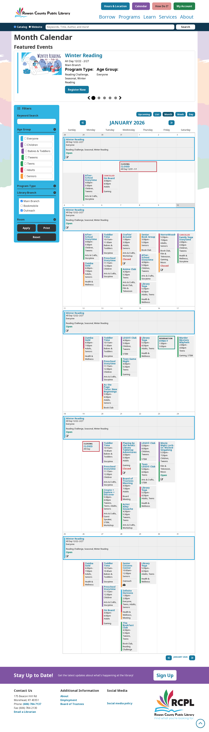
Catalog (22, 27)
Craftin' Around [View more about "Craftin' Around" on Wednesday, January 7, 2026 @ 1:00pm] (127, 236)
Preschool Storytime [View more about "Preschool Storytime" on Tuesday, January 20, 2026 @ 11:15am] (110, 467)
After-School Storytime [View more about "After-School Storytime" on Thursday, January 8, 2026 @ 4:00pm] (147, 257)
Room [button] (21, 219)
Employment (68, 700)
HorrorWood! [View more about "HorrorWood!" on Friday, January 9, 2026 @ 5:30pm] (168, 235)
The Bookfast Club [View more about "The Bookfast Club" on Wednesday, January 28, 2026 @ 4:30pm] (128, 625)
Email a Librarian (25, 712)
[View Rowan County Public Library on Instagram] (114, 698)
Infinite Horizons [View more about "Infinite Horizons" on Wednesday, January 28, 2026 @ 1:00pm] (128, 592)
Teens (31, 163)
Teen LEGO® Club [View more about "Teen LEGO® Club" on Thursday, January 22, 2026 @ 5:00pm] (148, 465)
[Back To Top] (200, 723)
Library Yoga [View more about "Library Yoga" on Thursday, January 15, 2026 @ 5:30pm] (146, 339)
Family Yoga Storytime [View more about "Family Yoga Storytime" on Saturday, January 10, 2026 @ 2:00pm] (186, 238)
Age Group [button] (24, 129)
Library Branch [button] (26, 192)
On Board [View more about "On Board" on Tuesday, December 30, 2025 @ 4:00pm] (109, 178)
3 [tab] (104, 98)
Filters (27, 108)
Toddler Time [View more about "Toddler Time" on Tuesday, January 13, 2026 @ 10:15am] (108, 339)
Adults (31, 170)
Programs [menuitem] (129, 17)
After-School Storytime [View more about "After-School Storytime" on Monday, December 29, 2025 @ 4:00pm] (91, 177)
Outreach (29, 210)
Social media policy (119, 703)
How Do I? (161, 6)
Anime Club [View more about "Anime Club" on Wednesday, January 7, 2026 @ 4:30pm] (129, 269)
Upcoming (144, 114)
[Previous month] (83, 122)
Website (37, 27)
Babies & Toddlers (39, 151)
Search (185, 27)
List (157, 114)
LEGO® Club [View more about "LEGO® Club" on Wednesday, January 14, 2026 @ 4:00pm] (130, 338)
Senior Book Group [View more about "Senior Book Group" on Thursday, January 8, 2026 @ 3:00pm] (148, 236)
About (64, 696)
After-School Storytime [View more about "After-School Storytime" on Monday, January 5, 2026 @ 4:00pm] (91, 237)
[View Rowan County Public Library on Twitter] (120, 698)
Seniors (31, 176)
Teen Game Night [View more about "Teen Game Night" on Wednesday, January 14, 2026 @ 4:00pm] (129, 360)
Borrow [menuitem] (107, 17)
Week (180, 114)
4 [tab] (110, 98)
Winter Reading (83, 55)
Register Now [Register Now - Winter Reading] (77, 89)
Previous (89, 98)
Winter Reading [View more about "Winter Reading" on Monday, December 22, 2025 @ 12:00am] (75, 139)
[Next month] (172, 122)
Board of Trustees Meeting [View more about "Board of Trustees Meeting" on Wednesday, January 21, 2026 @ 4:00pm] (128, 480)
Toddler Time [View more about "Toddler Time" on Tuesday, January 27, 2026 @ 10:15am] (108, 564)
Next (120, 98)
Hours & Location (115, 6)
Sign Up (165, 675)
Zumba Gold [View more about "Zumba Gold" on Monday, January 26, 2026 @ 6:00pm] (89, 564)
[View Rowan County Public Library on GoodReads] (125, 698)
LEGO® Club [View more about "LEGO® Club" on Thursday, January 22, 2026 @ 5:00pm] (148, 443)
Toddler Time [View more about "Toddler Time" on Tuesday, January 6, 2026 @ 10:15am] (108, 236)
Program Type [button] (26, 186)
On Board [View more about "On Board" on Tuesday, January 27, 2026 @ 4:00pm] (109, 610)
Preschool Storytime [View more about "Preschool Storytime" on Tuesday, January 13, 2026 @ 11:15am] (110, 362)
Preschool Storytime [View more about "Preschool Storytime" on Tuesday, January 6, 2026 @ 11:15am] (110, 259)
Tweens (33, 157)
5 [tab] (116, 98)
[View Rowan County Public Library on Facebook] (109, 698)
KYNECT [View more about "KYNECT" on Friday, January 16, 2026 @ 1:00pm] (163, 341)
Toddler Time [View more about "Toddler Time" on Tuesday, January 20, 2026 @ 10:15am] (108, 444)
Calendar (141, 6)
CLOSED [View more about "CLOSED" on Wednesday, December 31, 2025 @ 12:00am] (125, 166)
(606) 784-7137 (32, 704)
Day (191, 114)
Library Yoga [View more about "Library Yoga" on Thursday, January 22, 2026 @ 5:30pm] (146, 489)
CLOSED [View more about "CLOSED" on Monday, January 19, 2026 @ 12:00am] (88, 446)
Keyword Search (27, 115)
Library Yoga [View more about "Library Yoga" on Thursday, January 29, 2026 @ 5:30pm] (146, 564)
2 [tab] (99, 98)
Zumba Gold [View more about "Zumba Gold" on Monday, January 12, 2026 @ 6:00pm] (89, 339)
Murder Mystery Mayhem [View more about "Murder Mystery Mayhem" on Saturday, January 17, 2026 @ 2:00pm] (184, 340)
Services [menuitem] (168, 17)
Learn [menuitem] (149, 17)
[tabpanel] (104, 73)
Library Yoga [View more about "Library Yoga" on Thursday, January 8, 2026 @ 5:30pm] (146, 285)
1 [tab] (93, 98)
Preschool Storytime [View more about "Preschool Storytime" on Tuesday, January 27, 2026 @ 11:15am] (110, 588)
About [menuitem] (186, 17)
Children (32, 145)
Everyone (32, 138)
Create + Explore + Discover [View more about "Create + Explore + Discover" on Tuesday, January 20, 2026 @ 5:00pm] (109, 492)
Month (168, 114)
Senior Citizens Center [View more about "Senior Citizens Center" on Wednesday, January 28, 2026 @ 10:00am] (127, 565)
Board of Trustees (72, 704)
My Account (184, 6)
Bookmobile (31, 206)
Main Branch (31, 201)
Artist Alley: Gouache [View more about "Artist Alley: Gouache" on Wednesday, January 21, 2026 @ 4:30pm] (128, 506)
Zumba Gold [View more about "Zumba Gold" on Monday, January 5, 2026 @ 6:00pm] (89, 264)
